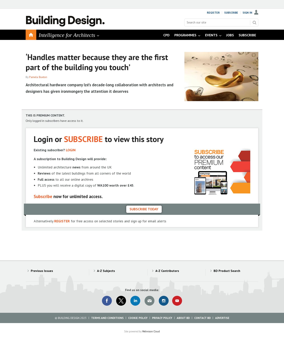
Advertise (222, 318)
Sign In (247, 12)
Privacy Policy (162, 318)
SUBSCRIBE (83, 139)
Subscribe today (144, 209)
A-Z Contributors (167, 271)
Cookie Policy (138, 318)
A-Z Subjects (106, 271)
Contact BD (202, 318)
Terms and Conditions (107, 318)
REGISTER (62, 221)
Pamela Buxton (38, 77)
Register (213, 12)
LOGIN (71, 150)
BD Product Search (227, 271)
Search (254, 22)
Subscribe (231, 12)
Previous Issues (42, 271)
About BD (183, 318)
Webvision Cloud (151, 331)
